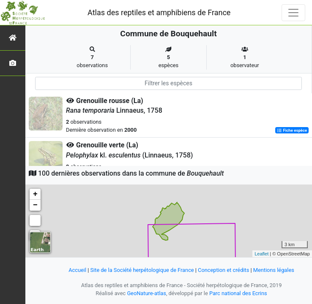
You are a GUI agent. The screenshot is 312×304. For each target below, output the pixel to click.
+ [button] (35, 194)
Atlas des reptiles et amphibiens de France (159, 12)
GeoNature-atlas (146, 293)
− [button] (35, 205)
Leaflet (261, 253)
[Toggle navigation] (293, 12)
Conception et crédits (223, 270)
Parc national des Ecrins (238, 293)
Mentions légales (273, 270)
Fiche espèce (292, 130)
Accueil (77, 270)
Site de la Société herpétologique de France (142, 270)
